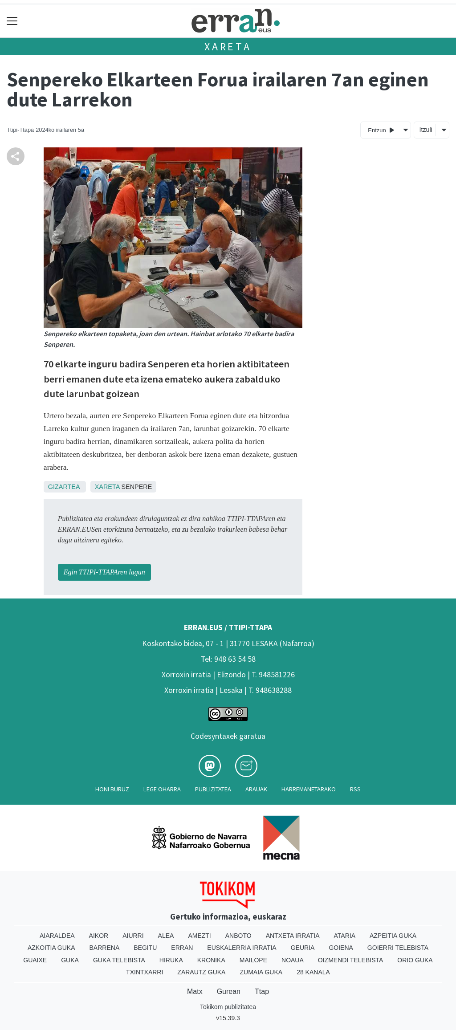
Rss (355, 789)
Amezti (199, 935)
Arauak (256, 789)
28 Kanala (313, 972)
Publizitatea (213, 789)
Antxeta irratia (293, 935)
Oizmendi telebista (350, 960)
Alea (166, 935)
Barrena (105, 947)
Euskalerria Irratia (241, 947)
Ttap (262, 991)
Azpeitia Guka (393, 935)
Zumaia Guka (261, 972)
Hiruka (171, 960)
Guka (70, 960)
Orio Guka (414, 960)
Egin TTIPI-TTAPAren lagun (104, 572)
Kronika (211, 960)
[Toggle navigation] (12, 20)
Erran (182, 947)
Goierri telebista (397, 947)
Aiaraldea (57, 935)
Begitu (145, 947)
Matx (195, 991)
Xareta (228, 46)
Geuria (303, 947)
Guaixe (35, 960)
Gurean (228, 991)
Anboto (238, 935)
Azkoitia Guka (51, 947)
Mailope (253, 960)
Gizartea (64, 486)
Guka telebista (119, 960)
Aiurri (132, 935)
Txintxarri (144, 972)
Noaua (292, 960)
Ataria (344, 935)
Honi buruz (112, 789)
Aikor (99, 935)
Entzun (381, 130)
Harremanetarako (308, 789)
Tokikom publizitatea (228, 1006)
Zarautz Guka (201, 972)
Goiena (341, 947)
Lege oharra (162, 789)
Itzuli (425, 129)
